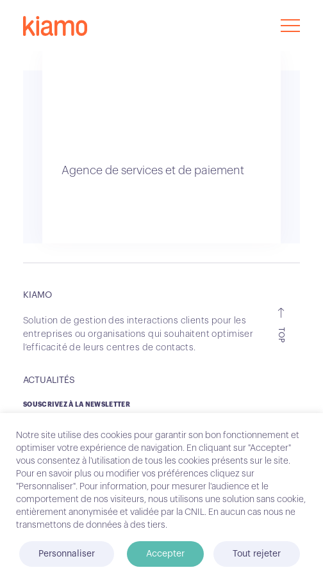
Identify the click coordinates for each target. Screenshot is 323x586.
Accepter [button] (165, 553)
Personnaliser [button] (66, 553)
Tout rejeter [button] (257, 553)
